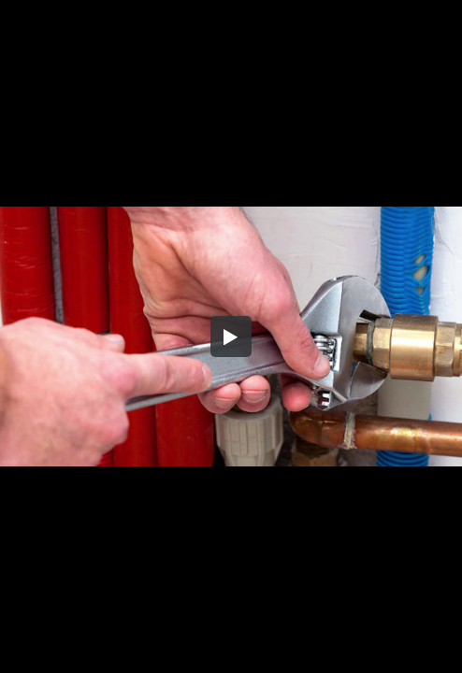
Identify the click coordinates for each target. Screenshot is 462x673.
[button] (231, 336)
